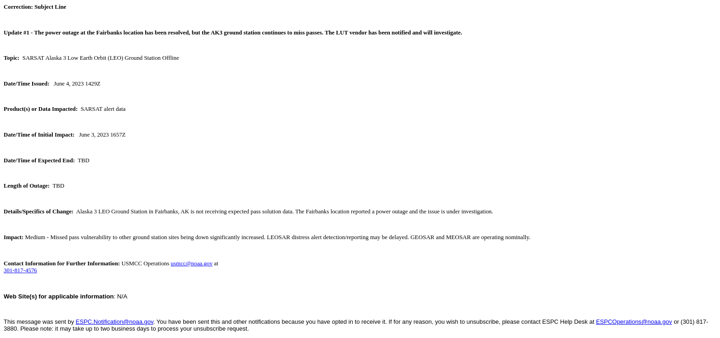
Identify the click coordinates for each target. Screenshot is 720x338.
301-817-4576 (20, 270)
